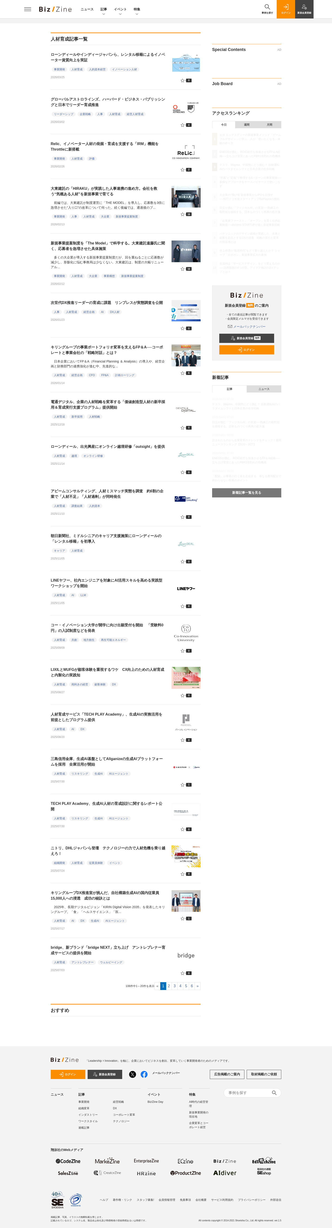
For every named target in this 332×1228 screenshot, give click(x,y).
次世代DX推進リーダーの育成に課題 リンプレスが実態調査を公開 (108, 303)
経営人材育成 (135, 114)
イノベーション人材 (124, 69)
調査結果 (77, 506)
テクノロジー (121, 1121)
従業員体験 (96, 863)
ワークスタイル (88, 1121)
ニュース (87, 9)
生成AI (99, 773)
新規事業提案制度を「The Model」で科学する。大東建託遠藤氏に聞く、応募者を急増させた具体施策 (108, 246)
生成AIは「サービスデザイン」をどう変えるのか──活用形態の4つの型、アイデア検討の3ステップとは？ (249, 268)
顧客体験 (100, 684)
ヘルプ (104, 1199)
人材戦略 (94, 416)
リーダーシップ (63, 114)
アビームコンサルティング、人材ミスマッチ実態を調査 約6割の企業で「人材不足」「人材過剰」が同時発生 (107, 494)
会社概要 (201, 1199)
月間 (269, 124)
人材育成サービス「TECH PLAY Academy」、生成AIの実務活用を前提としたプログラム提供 (106, 717)
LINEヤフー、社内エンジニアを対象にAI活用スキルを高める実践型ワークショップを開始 (106, 583)
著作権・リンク (122, 1199)
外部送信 (275, 1199)
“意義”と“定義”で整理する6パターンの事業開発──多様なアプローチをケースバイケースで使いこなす (250, 182)
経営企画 (89, 312)
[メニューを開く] (27, 9)
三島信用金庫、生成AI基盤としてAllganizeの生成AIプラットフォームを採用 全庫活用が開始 (107, 761)
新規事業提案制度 (127, 216)
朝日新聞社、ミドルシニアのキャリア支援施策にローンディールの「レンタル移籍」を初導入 (106, 538)
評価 (92, 158)
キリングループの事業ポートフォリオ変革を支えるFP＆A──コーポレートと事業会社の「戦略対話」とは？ (107, 350)
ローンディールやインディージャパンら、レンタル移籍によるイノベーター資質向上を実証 (108, 57)
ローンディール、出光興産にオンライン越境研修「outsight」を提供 (108, 447)
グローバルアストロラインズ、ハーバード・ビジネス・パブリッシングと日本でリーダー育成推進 (108, 102)
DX (114, 684)
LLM (83, 595)
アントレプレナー (82, 962)
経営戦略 (118, 1101)
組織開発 (59, 863)
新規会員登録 (246, 338)
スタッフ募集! (145, 1199)
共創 (74, 640)
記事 (104, 9)
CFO (92, 375)
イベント (120, 9)
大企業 (105, 216)
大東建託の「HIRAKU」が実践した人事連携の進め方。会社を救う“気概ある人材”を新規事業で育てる (104, 191)
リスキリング (79, 773)
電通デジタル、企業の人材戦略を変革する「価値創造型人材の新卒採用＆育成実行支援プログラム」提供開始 (108, 404)
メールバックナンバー (247, 326)
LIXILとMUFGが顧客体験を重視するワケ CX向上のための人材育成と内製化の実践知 (107, 672)
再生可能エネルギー (113, 640)
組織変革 (83, 1108)
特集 (137, 9)
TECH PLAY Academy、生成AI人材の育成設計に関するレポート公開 (106, 806)
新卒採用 (77, 416)
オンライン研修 (93, 456)
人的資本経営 (97, 69)
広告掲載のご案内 (227, 1074)
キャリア (59, 550)
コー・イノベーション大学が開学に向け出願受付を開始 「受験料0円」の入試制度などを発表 (107, 628)
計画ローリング (124, 375)
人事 (100, 114)
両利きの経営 (79, 684)
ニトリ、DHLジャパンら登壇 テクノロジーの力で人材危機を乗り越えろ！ (108, 851)
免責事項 (185, 1199)
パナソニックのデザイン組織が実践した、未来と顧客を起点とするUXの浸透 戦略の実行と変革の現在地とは (249, 238)
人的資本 (94, 506)
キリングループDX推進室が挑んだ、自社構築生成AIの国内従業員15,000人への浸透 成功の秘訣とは (105, 895)
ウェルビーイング (111, 962)
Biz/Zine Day (155, 1101)
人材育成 (77, 69)
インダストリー (88, 1114)
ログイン (246, 350)
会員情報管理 (167, 1199)
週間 (246, 124)
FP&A (104, 375)
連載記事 (83, 1127)
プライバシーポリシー (252, 1199)
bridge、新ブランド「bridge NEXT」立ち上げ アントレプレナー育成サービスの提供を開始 (108, 950)
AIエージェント (118, 773)
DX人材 (114, 312)
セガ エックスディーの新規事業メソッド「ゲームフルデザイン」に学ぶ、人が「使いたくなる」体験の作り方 (250, 139)
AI (102, 312)
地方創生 (89, 640)
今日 (224, 124)
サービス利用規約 (222, 1199)
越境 (74, 456)
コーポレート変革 (124, 1114)
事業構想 (109, 276)
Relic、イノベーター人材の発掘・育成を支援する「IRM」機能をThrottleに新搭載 (105, 146)
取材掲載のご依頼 (264, 1074)
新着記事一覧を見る (246, 492)
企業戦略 (85, 114)
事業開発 (59, 69)
